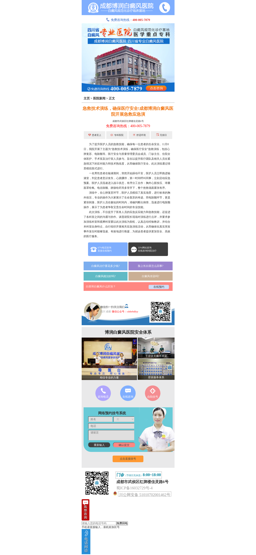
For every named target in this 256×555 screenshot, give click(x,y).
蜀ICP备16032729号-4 (134, 488)
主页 (87, 98)
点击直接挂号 (128, 458)
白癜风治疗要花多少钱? (105, 266)
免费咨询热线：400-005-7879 (128, 126)
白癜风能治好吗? (105, 276)
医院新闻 (99, 98)
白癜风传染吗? (150, 276)
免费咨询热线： (128, 20)
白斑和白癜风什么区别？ (101, 286)
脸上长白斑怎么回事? (150, 266)
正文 (112, 98)
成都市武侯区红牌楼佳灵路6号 (128, 121)
